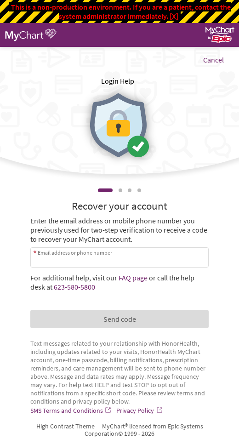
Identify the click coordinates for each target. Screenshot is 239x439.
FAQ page (133, 277)
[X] (174, 16)
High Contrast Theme (65, 426)
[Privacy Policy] (140, 410)
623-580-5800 (74, 286)
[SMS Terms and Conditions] (71, 410)
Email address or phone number (75, 252)
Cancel (213, 59)
